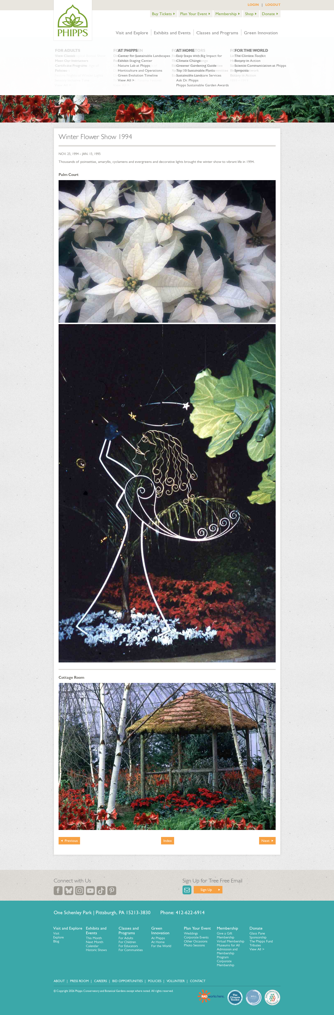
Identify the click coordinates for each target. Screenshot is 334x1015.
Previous (71, 840)
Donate (268, 13)
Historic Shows (96, 950)
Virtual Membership (230, 941)
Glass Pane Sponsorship (258, 935)
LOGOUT (273, 5)
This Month (94, 938)
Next (265, 840)
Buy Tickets (162, 13)
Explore (58, 937)
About (59, 981)
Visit (56, 933)
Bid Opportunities (127, 981)
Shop (249, 13)
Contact (197, 981)
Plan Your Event (193, 13)
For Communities (131, 950)
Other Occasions (195, 941)
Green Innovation (261, 32)
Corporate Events (196, 937)
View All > (257, 949)
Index (167, 840)
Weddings (191, 933)
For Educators (128, 946)
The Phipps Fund (261, 941)
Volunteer (176, 981)
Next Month (94, 942)
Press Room (79, 981)
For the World (161, 946)
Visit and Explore (132, 32)
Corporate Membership (225, 963)
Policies (154, 981)
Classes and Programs (217, 32)
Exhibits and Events (172, 32)
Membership (226, 13)
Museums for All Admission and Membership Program (228, 951)
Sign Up (206, 889)
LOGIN (253, 5)
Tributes (255, 945)
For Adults (126, 938)
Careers (100, 981)
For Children (127, 942)
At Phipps (158, 938)
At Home (158, 942)
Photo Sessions (194, 945)
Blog (56, 941)
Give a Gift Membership (225, 935)
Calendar (92, 946)
